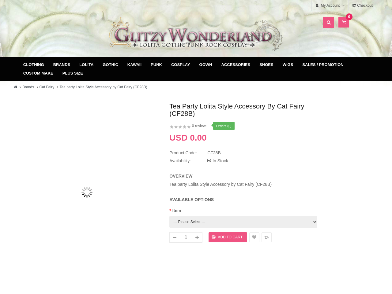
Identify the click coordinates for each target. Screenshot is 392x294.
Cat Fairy (47, 87)
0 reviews (200, 126)
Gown (205, 64)
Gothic (110, 64)
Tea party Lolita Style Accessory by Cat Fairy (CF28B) (103, 87)
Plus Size (72, 73)
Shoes (266, 64)
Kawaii (134, 64)
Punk (156, 64)
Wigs (288, 64)
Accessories (235, 64)
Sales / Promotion (322, 64)
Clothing (33, 64)
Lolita (86, 64)
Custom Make (38, 73)
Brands (61, 64)
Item (176, 210)
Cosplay (180, 64)
